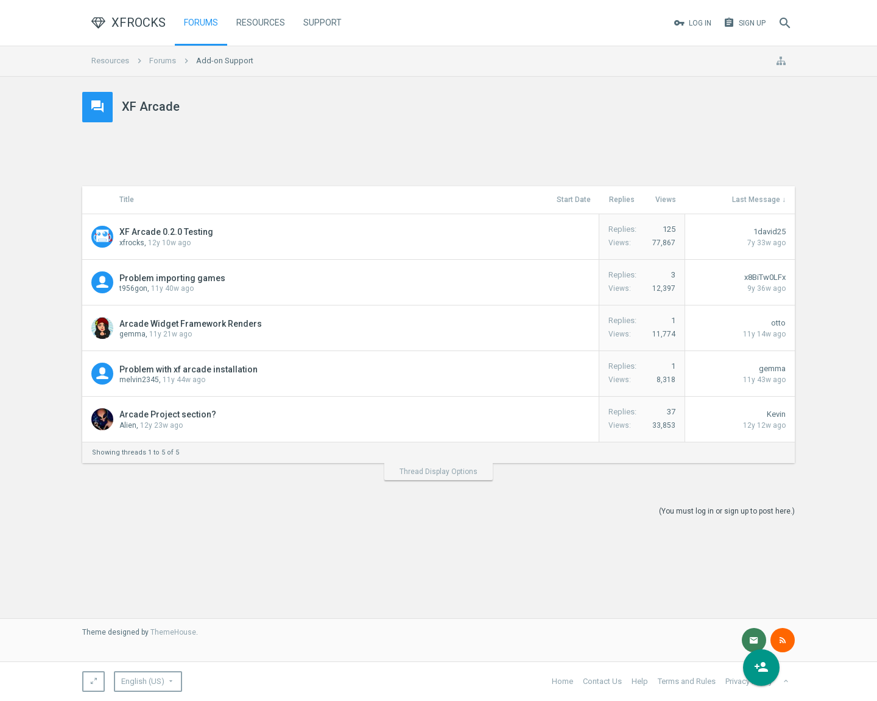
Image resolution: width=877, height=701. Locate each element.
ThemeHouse (173, 632)
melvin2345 (139, 379)
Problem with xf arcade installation (188, 369)
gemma (132, 334)
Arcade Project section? (167, 414)
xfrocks (131, 243)
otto (778, 322)
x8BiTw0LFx (765, 277)
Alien (127, 425)
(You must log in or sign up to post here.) (727, 511)
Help (640, 681)
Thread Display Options (438, 471)
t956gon (133, 288)
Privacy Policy (748, 681)
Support (322, 22)
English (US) (142, 681)
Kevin (776, 414)
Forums (201, 22)
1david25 (769, 231)
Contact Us (602, 681)
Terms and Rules (687, 681)
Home (562, 681)
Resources (260, 22)
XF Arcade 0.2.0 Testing (166, 232)
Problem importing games (172, 278)
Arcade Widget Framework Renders (190, 324)
